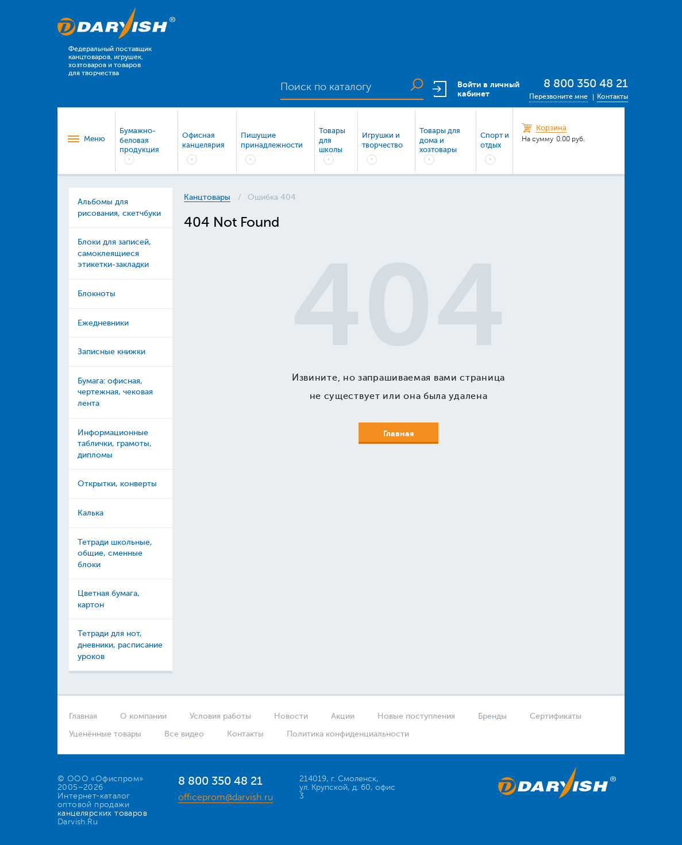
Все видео (184, 734)
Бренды (492, 716)
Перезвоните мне (558, 96)
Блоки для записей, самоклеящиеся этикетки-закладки (114, 253)
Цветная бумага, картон (109, 599)
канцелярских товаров (102, 813)
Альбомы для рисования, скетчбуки (119, 207)
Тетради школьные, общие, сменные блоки (115, 553)
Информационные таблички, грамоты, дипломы (115, 443)
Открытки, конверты (117, 483)
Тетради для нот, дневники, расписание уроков (120, 644)
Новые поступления (416, 716)
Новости (291, 716)
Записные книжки (111, 351)
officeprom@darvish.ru (225, 797)
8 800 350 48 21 (586, 83)
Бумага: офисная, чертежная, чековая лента (115, 392)
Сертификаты (555, 716)
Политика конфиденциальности (348, 734)
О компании (143, 716)
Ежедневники (103, 323)
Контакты (612, 96)
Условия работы (220, 716)
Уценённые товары (105, 734)
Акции (343, 716)
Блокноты (96, 293)
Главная (83, 716)
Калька (90, 513)
